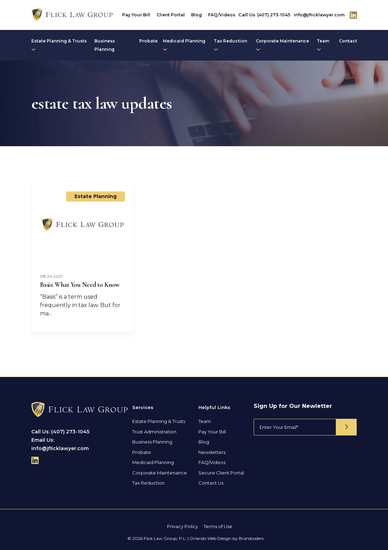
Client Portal (171, 14)
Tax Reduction (230, 45)
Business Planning (104, 45)
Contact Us (210, 483)
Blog (196, 14)
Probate (148, 41)
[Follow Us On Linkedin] (353, 15)
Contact (348, 41)
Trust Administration (154, 431)
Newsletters (211, 452)
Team (323, 45)
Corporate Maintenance (282, 45)
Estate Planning (95, 196)
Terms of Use (218, 526)
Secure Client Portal (221, 473)
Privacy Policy (182, 526)
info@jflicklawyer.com (319, 14)
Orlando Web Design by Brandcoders (227, 538)
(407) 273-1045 (273, 14)
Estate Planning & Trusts (59, 45)
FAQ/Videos (221, 14)
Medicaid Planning (184, 45)
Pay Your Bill (136, 14)
